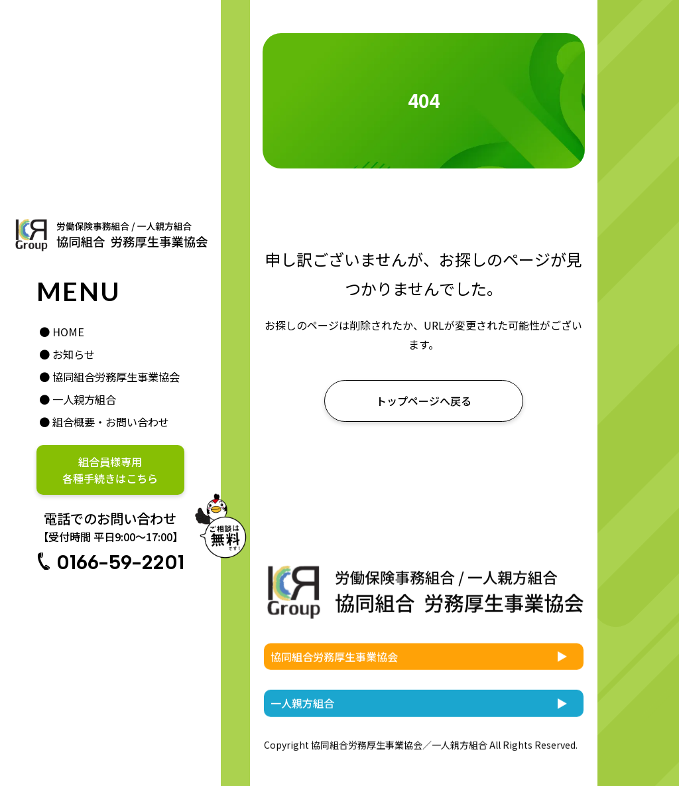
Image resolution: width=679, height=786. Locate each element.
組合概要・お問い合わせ (110, 422)
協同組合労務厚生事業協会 (116, 377)
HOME (68, 332)
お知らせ (73, 354)
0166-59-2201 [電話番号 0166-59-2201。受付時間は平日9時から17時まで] (120, 562)
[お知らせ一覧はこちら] (423, 401)
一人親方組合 (84, 399)
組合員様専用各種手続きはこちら (110, 470)
